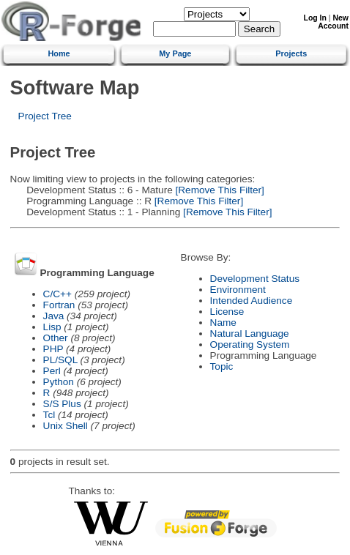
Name (223, 322)
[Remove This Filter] (218, 190)
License (227, 311)
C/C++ (57, 293)
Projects (291, 53)
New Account (333, 22)
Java (53, 315)
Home (59, 53)
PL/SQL (60, 359)
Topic (222, 366)
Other (55, 337)
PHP (53, 348)
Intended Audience (251, 300)
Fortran (59, 304)
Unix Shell (65, 425)
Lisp (52, 326)
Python (58, 381)
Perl (52, 370)
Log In (315, 18)
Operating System (250, 344)
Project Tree (45, 116)
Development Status (254, 278)
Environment (238, 289)
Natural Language (249, 333)
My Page (175, 53)
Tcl (49, 414)
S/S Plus (62, 403)
